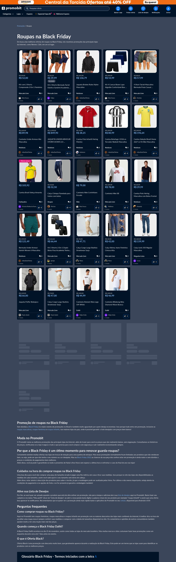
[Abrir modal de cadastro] (168, 10)
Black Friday (33, 421)
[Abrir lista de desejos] (143, 10)
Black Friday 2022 (84, 452)
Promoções (21, 20)
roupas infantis (53, 424)
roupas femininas (39, 424)
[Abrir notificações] (156, 10)
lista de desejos (124, 490)
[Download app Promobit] (118, 10)
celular (123, 495)
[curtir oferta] (40, 94)
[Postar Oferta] (130, 10)
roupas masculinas (24, 424)
